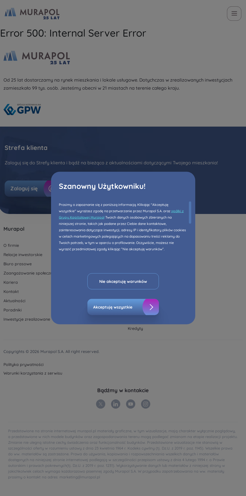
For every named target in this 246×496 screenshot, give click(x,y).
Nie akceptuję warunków (123, 281)
